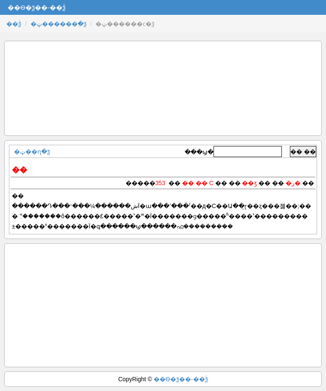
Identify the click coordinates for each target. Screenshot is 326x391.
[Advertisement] (163, 88)
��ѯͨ (13, 23)
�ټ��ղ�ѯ (32, 151)
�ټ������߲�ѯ (59, 23)
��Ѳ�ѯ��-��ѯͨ (181, 379)
